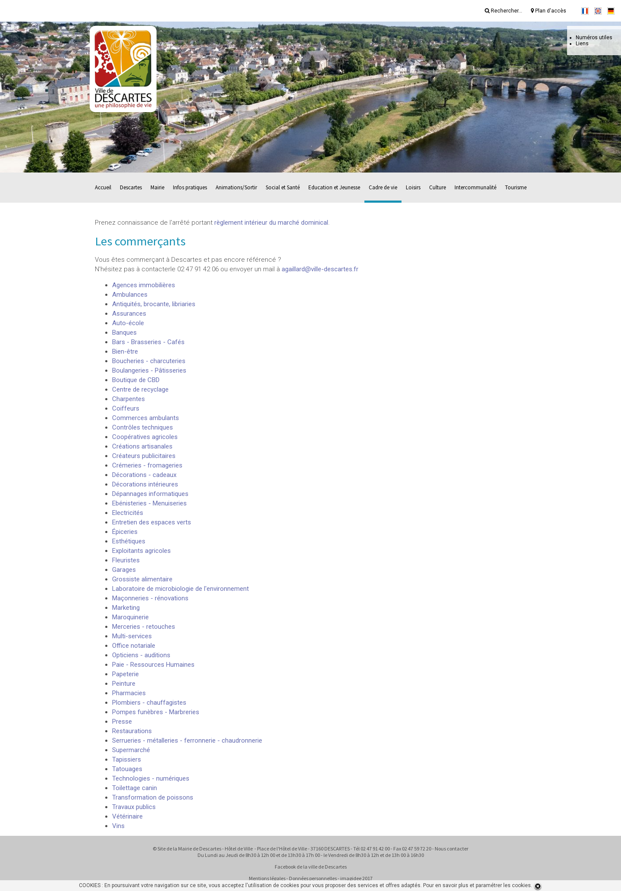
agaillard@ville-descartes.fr (320, 269)
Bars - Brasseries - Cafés (148, 342)
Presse (122, 721)
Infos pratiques (190, 187)
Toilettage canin (134, 788)
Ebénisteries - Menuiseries (149, 503)
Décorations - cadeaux (144, 475)
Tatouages (127, 769)
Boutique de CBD (136, 380)
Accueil (103, 187)
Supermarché (131, 750)
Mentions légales (267, 878)
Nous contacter (451, 848)
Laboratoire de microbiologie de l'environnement (180, 589)
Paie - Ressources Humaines (153, 664)
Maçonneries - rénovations (150, 598)
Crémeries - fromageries (147, 465)
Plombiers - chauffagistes (149, 702)
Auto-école (128, 323)
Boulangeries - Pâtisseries (149, 370)
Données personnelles (313, 878)
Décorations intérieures (145, 484)
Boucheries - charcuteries (148, 361)
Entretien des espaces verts (151, 522)
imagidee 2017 (356, 878)
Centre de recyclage (140, 389)
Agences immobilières (143, 285)
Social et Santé (283, 187)
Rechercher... (503, 11)
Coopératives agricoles (145, 437)
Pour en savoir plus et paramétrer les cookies (477, 885)
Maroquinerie (130, 617)
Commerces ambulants (145, 418)
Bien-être (125, 351)
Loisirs (413, 187)
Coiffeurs (125, 408)
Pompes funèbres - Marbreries (155, 712)
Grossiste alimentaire (142, 579)
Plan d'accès (548, 11)
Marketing (126, 608)
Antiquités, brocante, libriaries (153, 304)
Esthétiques (128, 541)
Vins (118, 826)
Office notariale (133, 645)
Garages (124, 570)
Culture (437, 187)
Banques (124, 332)
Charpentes (128, 399)
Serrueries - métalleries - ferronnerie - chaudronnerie (187, 740)
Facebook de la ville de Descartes (311, 866)
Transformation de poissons (152, 797)
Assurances (129, 313)
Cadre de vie (383, 187)
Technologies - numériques (150, 778)
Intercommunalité (475, 187)
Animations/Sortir (236, 187)
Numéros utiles (594, 38)
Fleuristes (126, 560)
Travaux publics (134, 807)
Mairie (157, 187)
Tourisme (516, 187)
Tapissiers (126, 759)
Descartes (131, 187)
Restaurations (132, 731)
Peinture (123, 683)
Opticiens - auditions (141, 655)
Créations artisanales (142, 446)
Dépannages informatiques (150, 494)
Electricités (127, 513)
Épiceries (125, 532)
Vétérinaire (127, 816)
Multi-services (132, 636)
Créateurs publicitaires (144, 456)
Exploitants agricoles (141, 551)
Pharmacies (129, 693)
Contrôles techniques (142, 427)
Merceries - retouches (143, 627)
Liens (582, 44)
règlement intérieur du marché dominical (271, 222)
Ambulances (129, 294)
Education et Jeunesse (334, 187)
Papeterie (125, 674)
